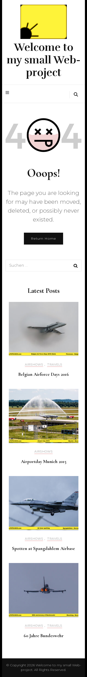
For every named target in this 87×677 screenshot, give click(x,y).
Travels (54, 364)
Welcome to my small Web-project (44, 60)
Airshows (34, 364)
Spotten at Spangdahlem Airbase (43, 548)
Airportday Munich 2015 (43, 461)
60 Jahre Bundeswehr (44, 636)
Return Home (43, 238)
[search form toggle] (76, 95)
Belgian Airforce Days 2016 (43, 374)
